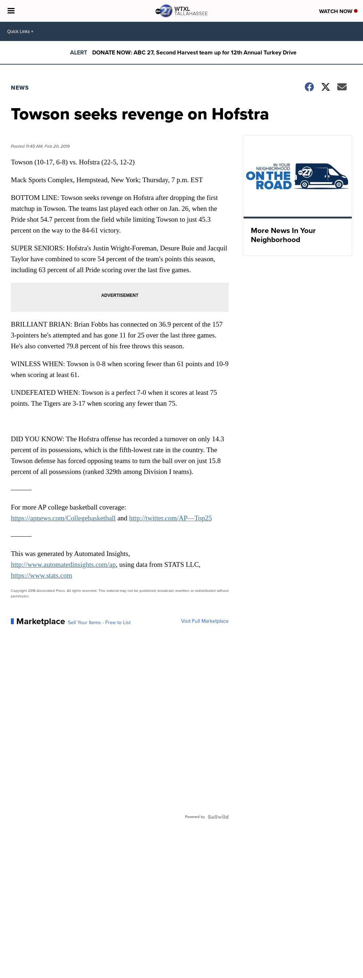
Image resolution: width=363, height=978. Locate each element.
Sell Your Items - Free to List (99, 622)
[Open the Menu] (11, 11)
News (20, 87)
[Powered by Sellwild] (218, 816)
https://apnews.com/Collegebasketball (63, 518)
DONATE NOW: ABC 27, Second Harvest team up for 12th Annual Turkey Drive (194, 52)
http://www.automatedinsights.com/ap (63, 564)
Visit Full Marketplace (205, 621)
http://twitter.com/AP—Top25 (170, 518)
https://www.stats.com (41, 575)
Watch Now (338, 11)
